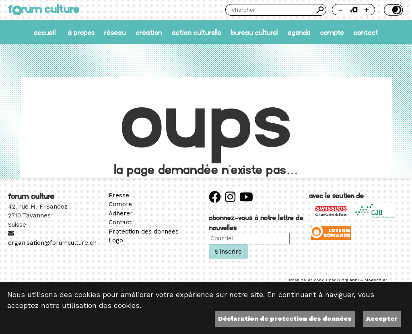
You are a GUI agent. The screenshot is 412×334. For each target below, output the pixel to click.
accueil (45, 32)
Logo (116, 240)
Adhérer (121, 213)
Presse (119, 195)
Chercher (320, 10)
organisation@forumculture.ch (52, 242)
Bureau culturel (254, 32)
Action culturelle (196, 32)
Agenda (299, 32)
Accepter (382, 318)
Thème (392, 10)
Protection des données (144, 231)
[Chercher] (270, 10)
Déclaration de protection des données (285, 318)
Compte (332, 32)
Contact (366, 32)
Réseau (115, 32)
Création (149, 32)
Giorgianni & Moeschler (362, 280)
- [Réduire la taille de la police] (340, 9)
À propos (81, 32)
